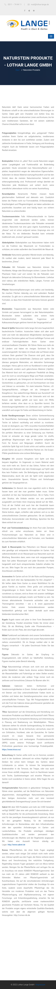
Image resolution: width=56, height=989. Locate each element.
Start (18, 70)
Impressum (40, 985)
